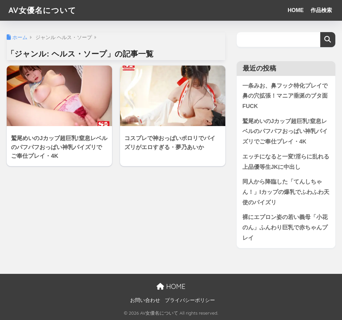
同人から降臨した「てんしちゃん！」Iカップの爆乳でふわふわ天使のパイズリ (285, 192)
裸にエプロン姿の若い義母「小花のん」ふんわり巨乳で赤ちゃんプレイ (285, 227)
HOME (296, 10)
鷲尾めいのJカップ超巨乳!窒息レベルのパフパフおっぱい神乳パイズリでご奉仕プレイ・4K (285, 131)
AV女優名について (42, 10)
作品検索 (321, 10)
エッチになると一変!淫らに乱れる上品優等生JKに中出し (286, 161)
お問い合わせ (145, 300)
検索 (327, 39)
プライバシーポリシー (190, 300)
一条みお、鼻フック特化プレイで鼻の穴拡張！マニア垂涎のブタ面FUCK (285, 96)
